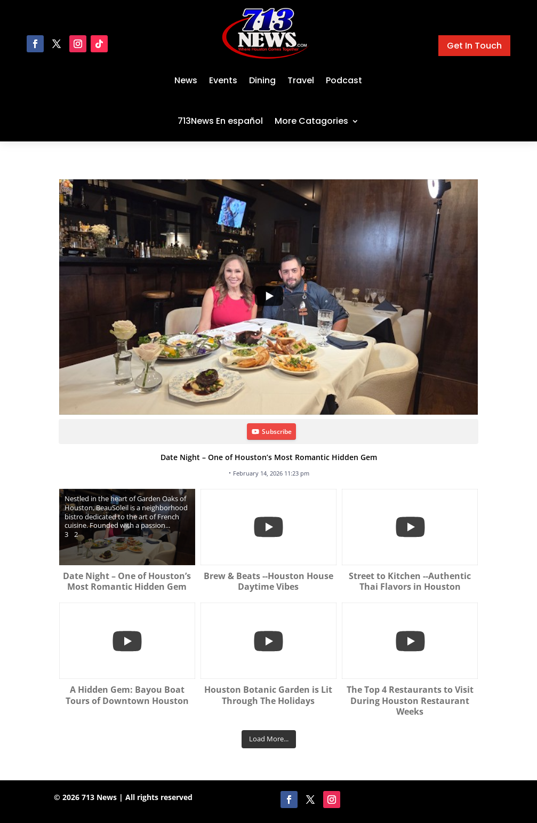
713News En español (220, 121)
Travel (300, 80)
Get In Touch (474, 45)
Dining (262, 80)
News (185, 80)
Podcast (344, 80)
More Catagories (311, 121)
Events (223, 80)
